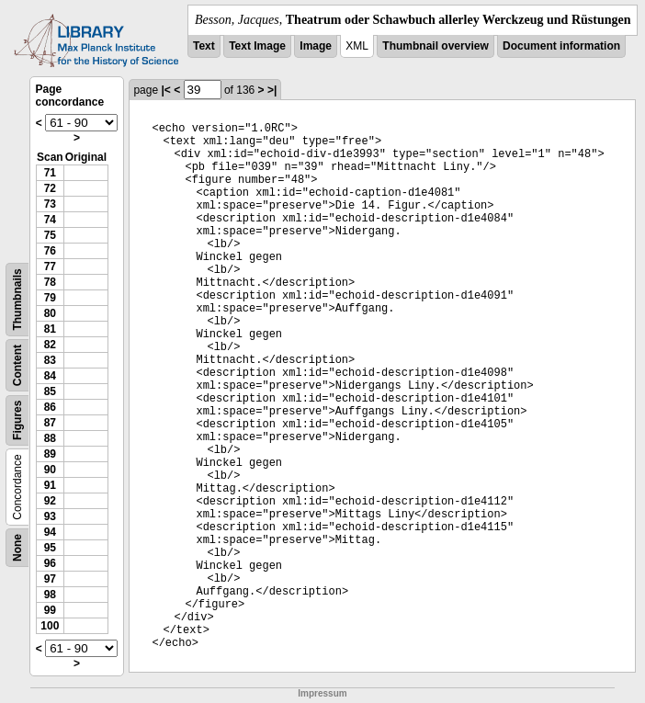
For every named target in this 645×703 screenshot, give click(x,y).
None (17, 547)
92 (50, 500)
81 (50, 329)
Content (17, 365)
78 (50, 282)
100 (49, 625)
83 (50, 360)
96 (50, 563)
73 (50, 204)
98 (50, 594)
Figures (17, 420)
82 (50, 344)
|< (165, 90)
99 (50, 610)
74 (50, 219)
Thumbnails (17, 299)
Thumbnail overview (435, 46)
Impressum (322, 693)
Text (204, 46)
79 (50, 297)
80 (50, 313)
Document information (561, 46)
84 (50, 375)
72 (50, 188)
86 (50, 407)
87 (50, 422)
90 (50, 469)
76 (50, 250)
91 (50, 485)
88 (50, 438)
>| (272, 90)
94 (50, 532)
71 (50, 172)
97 (50, 579)
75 (50, 235)
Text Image (257, 46)
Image (316, 46)
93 (50, 516)
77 (50, 266)
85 (50, 391)
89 (50, 454)
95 (50, 547)
